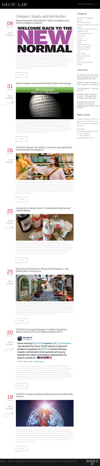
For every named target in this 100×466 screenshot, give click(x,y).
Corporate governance (84, 33)
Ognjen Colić (7, 229)
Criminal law (81, 36)
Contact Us (3, 461)
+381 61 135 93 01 (84, 135)
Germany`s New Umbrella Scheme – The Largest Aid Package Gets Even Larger (86, 96)
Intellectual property (84, 47)
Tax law (79, 65)
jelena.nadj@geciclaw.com (86, 138)
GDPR (79, 42)
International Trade (83, 49)
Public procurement (83, 56)
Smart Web (74, 461)
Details (21, 75)
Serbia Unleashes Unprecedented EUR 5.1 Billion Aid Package (43, 83)
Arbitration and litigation (85, 18)
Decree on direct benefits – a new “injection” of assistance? (88, 84)
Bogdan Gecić (7, 104)
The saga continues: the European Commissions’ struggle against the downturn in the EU (88, 105)
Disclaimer (11, 461)
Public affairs (81, 53)
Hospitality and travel (84, 44)
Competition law (82, 31)
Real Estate (80, 58)
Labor (79, 51)
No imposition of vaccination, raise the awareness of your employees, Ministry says (88, 77)
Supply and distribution (85, 62)
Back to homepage (9, 34)
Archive (79, 20)
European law (81, 40)
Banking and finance (84, 22)
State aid (80, 60)
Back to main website (85, 4)
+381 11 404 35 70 (84, 133)
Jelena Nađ (80, 129)
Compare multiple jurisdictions (87, 29)
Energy (79, 38)
